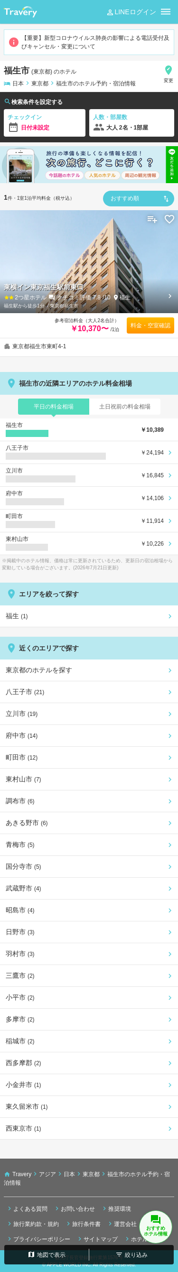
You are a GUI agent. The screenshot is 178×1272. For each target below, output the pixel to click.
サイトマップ (97, 1239)
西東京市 (23, 1128)
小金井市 (23, 1084)
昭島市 (20, 910)
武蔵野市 (23, 888)
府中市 (21, 735)
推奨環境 (116, 1208)
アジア (47, 1174)
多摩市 (20, 1019)
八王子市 (25, 692)
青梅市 (20, 844)
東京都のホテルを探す (39, 670)
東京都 (39, 83)
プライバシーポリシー (38, 1239)
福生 (125, 297)
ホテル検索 (141, 1239)
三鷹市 (20, 975)
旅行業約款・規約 (32, 1223)
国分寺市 (23, 866)
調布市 (20, 801)
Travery (21, 1174)
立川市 (21, 713)
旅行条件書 (83, 1223)
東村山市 (23, 779)
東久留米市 (27, 1106)
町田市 (21, 757)
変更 (168, 74)
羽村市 (20, 953)
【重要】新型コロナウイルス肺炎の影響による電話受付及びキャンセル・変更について (88, 42)
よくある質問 (26, 1208)
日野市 (20, 932)
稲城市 (20, 1041)
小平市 (20, 997)
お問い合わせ (74, 1208)
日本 (18, 83)
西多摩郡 (23, 1063)
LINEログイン (131, 12)
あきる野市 (27, 822)
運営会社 (121, 1223)
